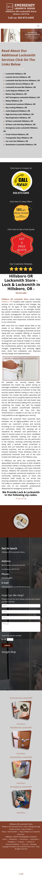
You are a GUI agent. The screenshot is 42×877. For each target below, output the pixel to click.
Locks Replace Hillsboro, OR (17, 90)
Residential (13, 839)
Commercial (23, 839)
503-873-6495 (26, 17)
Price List (25, 844)
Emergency (11, 842)
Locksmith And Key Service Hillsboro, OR (23, 80)
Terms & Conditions (12, 844)
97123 (18, 498)
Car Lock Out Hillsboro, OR (17, 141)
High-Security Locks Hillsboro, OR (20, 114)
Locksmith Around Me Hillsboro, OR (21, 87)
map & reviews (26, 829)
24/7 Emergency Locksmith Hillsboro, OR (23, 97)
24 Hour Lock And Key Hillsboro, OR (20, 124)
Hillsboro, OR (7, 302)
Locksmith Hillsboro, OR (16, 74)
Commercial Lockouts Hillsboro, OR (20, 104)
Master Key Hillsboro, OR (16, 94)
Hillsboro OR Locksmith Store (15, 299)
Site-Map (33, 844)
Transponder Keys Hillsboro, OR (19, 138)
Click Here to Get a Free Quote (21, 229)
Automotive (34, 839)
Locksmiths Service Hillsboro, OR (19, 84)
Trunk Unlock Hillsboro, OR (17, 134)
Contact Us (30, 842)
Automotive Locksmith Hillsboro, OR (21, 144)
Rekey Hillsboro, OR (14, 101)
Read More (21, 724)
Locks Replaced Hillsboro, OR (18, 111)
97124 (23, 498)
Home (4, 839)
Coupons (21, 842)
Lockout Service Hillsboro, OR (18, 77)
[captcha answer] (10, 639)
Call (21, 874)
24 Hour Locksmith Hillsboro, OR (19, 121)
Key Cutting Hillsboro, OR (16, 107)
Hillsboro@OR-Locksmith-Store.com (16, 587)
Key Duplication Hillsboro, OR (18, 118)
